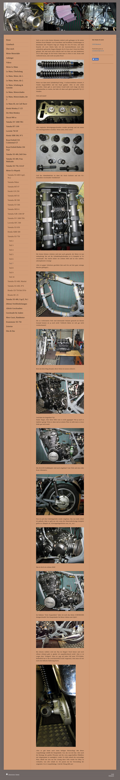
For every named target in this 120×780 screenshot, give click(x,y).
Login (112, 774)
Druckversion (10, 774)
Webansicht (111, 775)
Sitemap (17, 774)
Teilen (95, 59)
